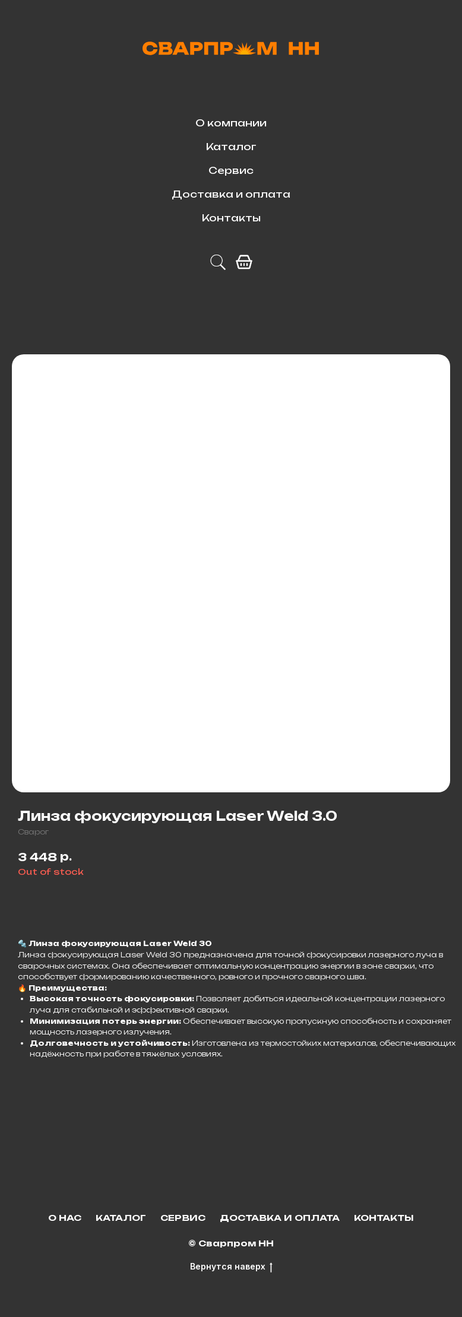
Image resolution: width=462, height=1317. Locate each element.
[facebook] (244, 262)
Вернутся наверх (231, 1266)
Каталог (231, 147)
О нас (64, 1218)
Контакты (231, 218)
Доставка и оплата (231, 194)
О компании (231, 123)
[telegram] (218, 262)
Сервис (231, 170)
